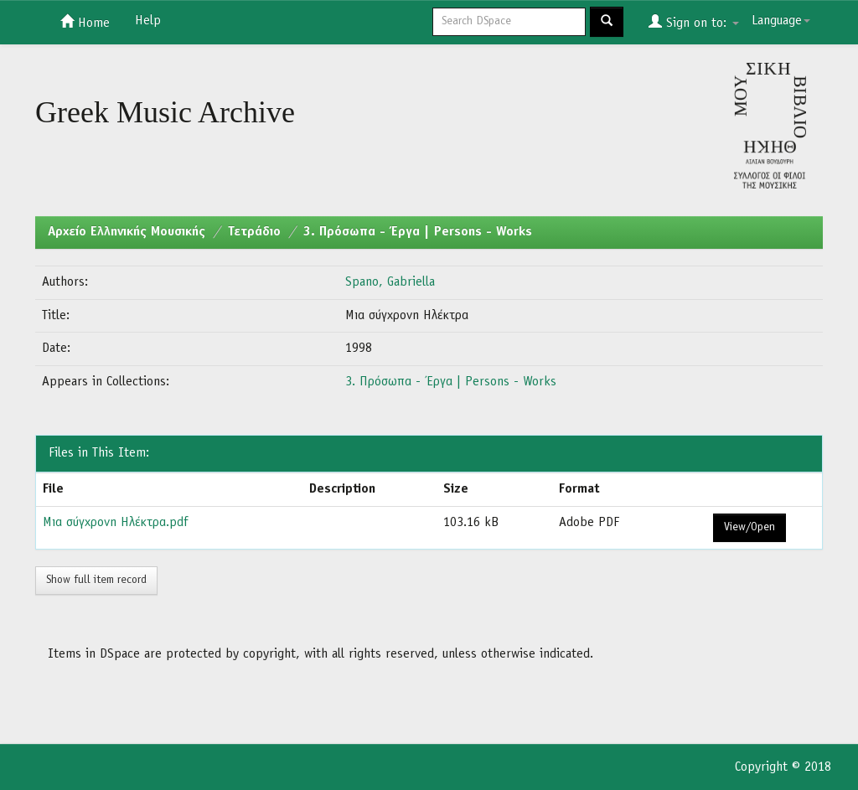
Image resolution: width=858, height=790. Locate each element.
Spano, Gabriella (390, 282)
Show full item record (96, 580)
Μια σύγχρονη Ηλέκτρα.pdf (115, 522)
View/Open (749, 527)
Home (85, 21)
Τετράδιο (254, 232)
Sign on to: (694, 21)
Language (781, 21)
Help (148, 21)
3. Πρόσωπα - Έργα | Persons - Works (417, 232)
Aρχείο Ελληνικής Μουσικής (126, 232)
